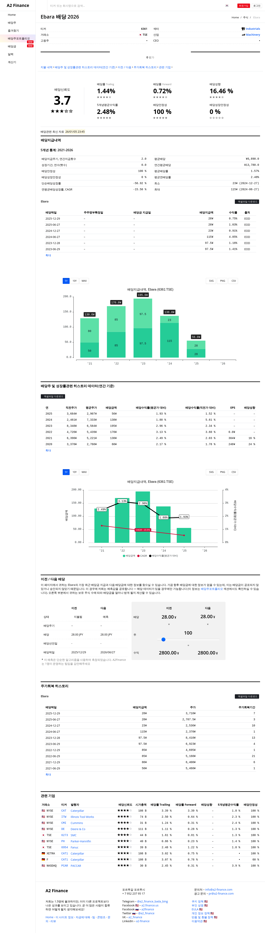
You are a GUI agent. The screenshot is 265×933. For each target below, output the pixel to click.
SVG (211, 280)
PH (63, 841)
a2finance (148, 909)
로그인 (256, 5)
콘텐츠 (101, 917)
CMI (63, 823)
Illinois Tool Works (82, 817)
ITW (63, 816)
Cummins (77, 823)
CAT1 (64, 853)
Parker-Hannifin (81, 841)
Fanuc (74, 847)
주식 (245, 17)
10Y (75, 280)
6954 (64, 847)
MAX (84, 280)
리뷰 (53, 921)
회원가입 (243, 5)
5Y (66, 280)
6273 (64, 835)
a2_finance (135, 917)
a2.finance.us (150, 905)
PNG (222, 280)
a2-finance (142, 921)
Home (235, 17)
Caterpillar (77, 811)
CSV (233, 280)
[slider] (163, 639)
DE (63, 829)
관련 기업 (165, 67)
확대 (48, 255)
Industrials (253, 29)
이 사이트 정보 (65, 917)
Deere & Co (78, 829)
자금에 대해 (83, 917)
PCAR (64, 865)
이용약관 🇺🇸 (199, 921)
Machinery (253, 34)
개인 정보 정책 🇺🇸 (203, 913)
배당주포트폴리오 (212, 589)
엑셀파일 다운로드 (247, 201)
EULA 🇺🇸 (197, 909)
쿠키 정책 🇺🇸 (199, 901)
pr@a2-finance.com (221, 893)
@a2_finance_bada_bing (152, 901)
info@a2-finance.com (218, 889)
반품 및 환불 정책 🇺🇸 (204, 917)
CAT (63, 810)
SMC (74, 835)
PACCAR (76, 866)
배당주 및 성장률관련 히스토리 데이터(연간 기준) (85, 67)
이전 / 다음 (124, 67)
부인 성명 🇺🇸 (199, 905)
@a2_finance (146, 913)
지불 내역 (46, 67)
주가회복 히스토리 (145, 67)
